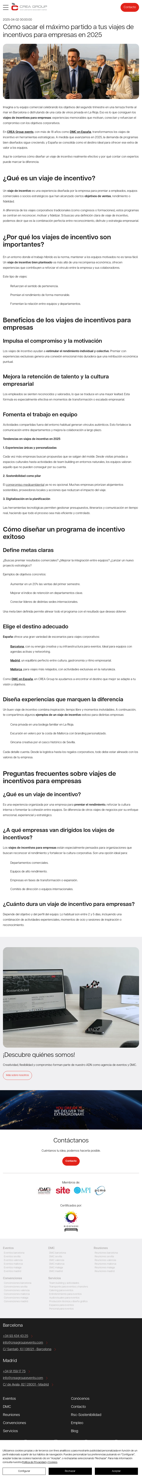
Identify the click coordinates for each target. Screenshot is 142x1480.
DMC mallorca (56, 1264)
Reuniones (11, 1415)
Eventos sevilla (11, 1256)
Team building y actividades (64, 1283)
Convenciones (14, 1423)
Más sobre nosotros (17, 1075)
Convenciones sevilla (15, 1286)
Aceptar (116, 1471)
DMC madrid (55, 1271)
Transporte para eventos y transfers (68, 1286)
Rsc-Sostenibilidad (86, 1415)
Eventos (9, 1399)
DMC (7, 1407)
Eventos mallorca (13, 1264)
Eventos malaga (12, 1267)
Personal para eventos (61, 1309)
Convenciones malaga (15, 1297)
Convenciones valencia (16, 1290)
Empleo (77, 1423)
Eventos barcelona (13, 1253)
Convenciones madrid (15, 1301)
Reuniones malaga (104, 1267)
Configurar (24, 1471)
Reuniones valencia (105, 1260)
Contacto (130, 7)
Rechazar (70, 1471)
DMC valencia (56, 1260)
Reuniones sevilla (104, 1256)
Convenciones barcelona (17, 1283)
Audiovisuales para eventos (64, 1297)
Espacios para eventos (61, 1305)
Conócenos (80, 1399)
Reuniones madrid (104, 1271)
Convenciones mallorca (16, 1294)
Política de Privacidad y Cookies (39, 1462)
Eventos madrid (12, 1271)
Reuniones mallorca (105, 1264)
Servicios (10, 1431)
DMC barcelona (57, 1253)
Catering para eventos (60, 1290)
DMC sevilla (55, 1256)
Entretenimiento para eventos (65, 1294)
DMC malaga (55, 1267)
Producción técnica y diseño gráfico (68, 1301)
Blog (74, 1431)
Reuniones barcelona (106, 1253)
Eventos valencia (12, 1260)
